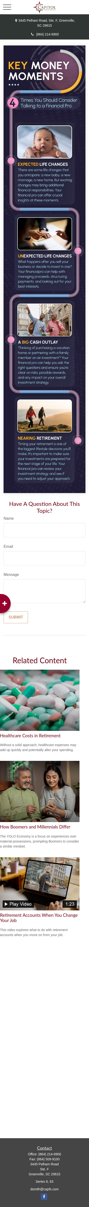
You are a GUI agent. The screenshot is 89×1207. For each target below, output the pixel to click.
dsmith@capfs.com (44, 1189)
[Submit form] (16, 617)
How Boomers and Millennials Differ (35, 826)
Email (8, 546)
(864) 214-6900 (44, 34)
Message (11, 575)
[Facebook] (44, 1196)
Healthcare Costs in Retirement (30, 735)
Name (9, 518)
